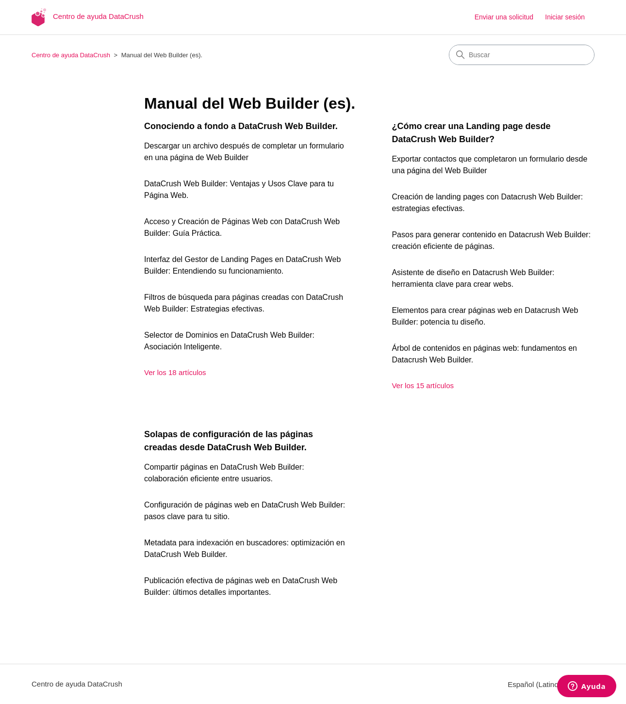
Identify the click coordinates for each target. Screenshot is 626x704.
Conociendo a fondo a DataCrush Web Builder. (241, 126)
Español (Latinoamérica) (551, 684)
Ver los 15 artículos (423, 385)
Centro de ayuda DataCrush (71, 55)
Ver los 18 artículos (175, 372)
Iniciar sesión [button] (565, 17)
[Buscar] (521, 55)
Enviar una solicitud (504, 17)
